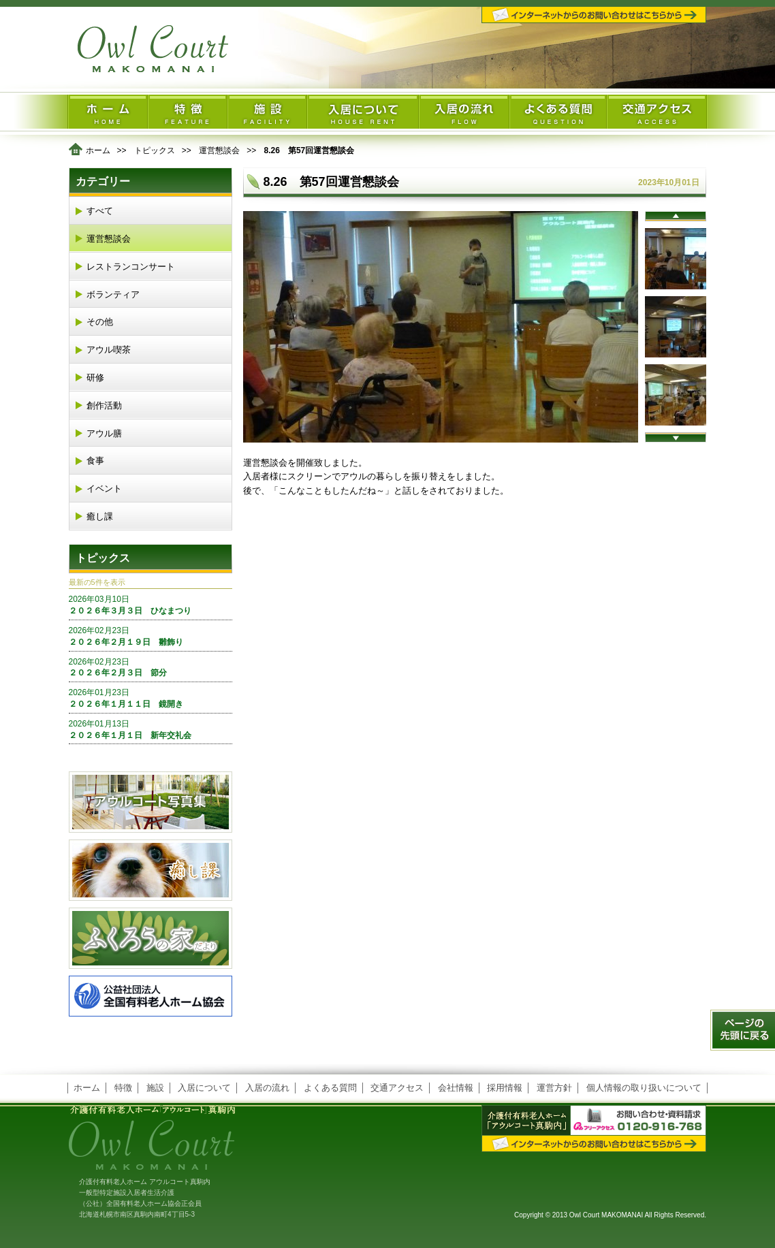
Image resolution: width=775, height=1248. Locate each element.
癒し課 (99, 516)
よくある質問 (330, 1088)
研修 (95, 377)
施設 (155, 1088)
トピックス (154, 150)
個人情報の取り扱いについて (643, 1088)
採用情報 (504, 1088)
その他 (99, 322)
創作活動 (104, 405)
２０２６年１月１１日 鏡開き (150, 698)
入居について (204, 1088)
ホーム (98, 150)
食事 (95, 460)
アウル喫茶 (108, 350)
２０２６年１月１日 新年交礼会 (150, 729)
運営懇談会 (219, 150)
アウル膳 (104, 433)
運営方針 (554, 1088)
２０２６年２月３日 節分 (150, 667)
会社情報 (455, 1088)
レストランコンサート (130, 266)
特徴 (123, 1088)
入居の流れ (267, 1088)
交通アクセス (397, 1088)
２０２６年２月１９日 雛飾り (150, 636)
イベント (104, 488)
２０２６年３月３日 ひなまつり (150, 604)
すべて (99, 211)
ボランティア (113, 294)
